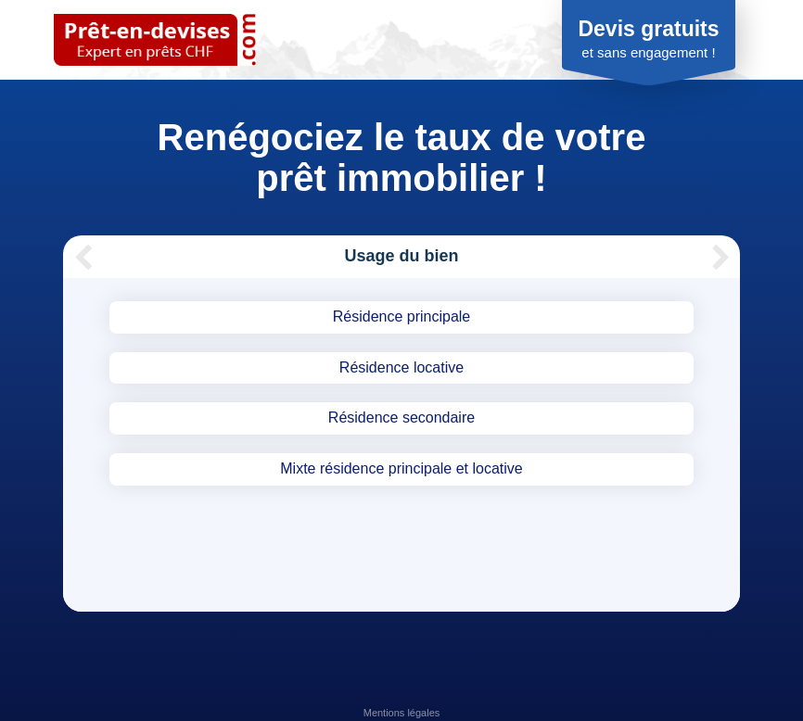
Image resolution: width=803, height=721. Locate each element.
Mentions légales (401, 712)
